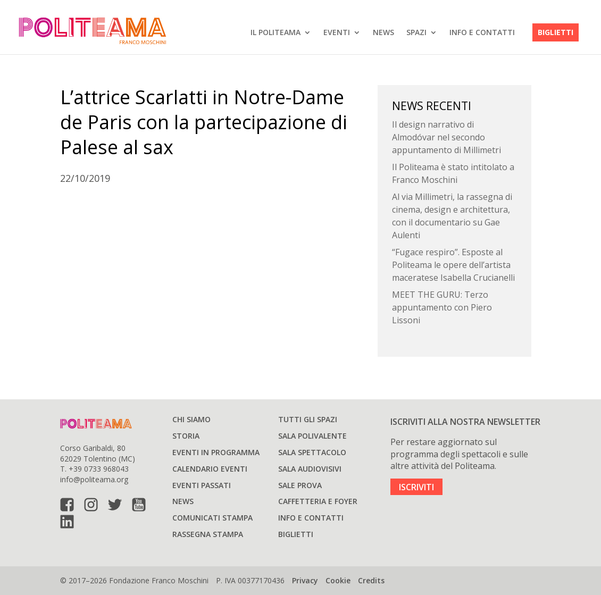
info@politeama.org (94, 479)
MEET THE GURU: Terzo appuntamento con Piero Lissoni (442, 307)
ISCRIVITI (416, 487)
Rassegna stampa (207, 534)
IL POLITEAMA (275, 32)
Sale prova (300, 485)
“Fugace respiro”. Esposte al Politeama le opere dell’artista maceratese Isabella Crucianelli (453, 264)
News (383, 32)
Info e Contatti (482, 32)
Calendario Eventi (209, 469)
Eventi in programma (216, 452)
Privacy (305, 580)
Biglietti (555, 32)
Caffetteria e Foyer (317, 501)
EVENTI (336, 32)
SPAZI (416, 32)
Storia (185, 436)
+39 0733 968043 (99, 469)
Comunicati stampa (212, 518)
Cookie (337, 580)
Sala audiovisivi (309, 469)
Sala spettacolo (312, 452)
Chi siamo (191, 419)
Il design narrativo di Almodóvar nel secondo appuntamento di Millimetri (446, 137)
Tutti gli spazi (307, 419)
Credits (371, 580)
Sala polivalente (312, 436)
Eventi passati (201, 485)
